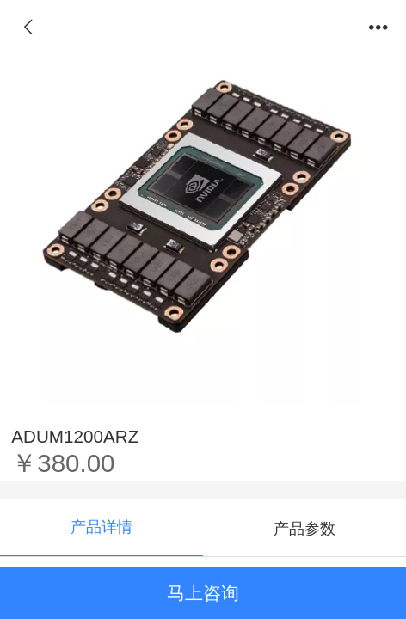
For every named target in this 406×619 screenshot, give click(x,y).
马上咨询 (203, 593)
